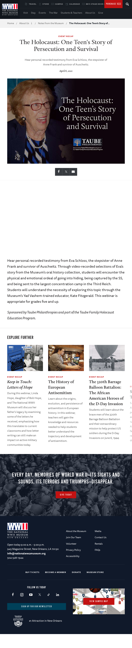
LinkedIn (57, 609)
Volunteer (71, 558)
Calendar (74, 4)
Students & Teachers (71, 13)
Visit (25, 13)
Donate (76, 586)
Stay (33, 13)
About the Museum (76, 545)
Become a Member (55, 586)
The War (53, 13)
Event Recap (65, 36)
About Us (90, 13)
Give (100, 13)
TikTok (48, 609)
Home (10, 23)
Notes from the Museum (51, 23)
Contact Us (100, 551)
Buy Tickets (32, 586)
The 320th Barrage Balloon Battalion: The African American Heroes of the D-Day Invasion (106, 392)
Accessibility (72, 570)
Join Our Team (73, 551)
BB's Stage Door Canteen (99, 4)
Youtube (31, 609)
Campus (59, 4)
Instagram (22, 609)
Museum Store (95, 586)
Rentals (99, 558)
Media (98, 545)
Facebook (13, 609)
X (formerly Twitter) (39, 609)
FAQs (97, 564)
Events (42, 13)
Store (45, 4)
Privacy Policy (73, 564)
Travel (32, 4)
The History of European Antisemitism (61, 387)
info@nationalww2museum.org (26, 567)
